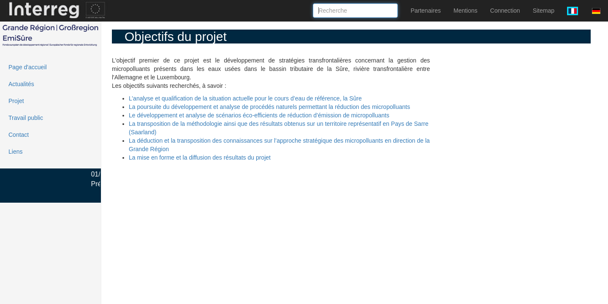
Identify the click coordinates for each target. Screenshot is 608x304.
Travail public (25, 117)
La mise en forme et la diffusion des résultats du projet (200, 157)
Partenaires (425, 10)
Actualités (21, 84)
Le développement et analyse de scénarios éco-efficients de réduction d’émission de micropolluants (259, 115)
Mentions (465, 10)
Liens (15, 151)
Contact (18, 134)
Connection (505, 10)
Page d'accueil (27, 67)
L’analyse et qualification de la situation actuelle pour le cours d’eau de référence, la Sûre (245, 98)
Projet (16, 101)
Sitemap (543, 10)
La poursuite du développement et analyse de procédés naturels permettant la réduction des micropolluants (269, 106)
